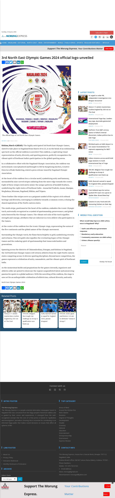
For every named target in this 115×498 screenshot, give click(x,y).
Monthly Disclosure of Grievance (14, 464)
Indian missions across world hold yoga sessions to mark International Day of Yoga (101, 160)
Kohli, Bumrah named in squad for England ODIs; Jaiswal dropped (101, 182)
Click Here (108, 49)
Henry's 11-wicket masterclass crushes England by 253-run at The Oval (100, 109)
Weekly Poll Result (106, 261)
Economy (62, 425)
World (60, 43)
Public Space (70, 43)
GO (20, 479)
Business (62, 415)
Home (4, 43)
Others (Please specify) (90, 240)
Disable (61, 423)
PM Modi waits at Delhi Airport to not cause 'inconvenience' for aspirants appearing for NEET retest (101, 148)
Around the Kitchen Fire (67, 410)
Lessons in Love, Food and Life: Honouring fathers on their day (100, 203)
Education (62, 431)
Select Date (6, 475)
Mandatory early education (91, 234)
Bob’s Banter (63, 413)
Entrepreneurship (65, 436)
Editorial (22, 43)
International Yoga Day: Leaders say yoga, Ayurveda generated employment (100, 121)
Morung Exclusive (95, 206)
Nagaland (12, 43)
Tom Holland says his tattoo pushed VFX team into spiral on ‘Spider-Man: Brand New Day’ (100, 192)
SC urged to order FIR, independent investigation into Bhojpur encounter (100, 98)
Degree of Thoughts (66, 418)
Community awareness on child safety (95, 237)
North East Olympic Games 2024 (13, 282)
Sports (80, 43)
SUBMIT (84, 262)
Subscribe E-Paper (102, 33)
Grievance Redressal (10, 461)
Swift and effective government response (93, 230)
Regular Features (92, 43)
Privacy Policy (8, 457)
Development (64, 420)
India (40, 43)
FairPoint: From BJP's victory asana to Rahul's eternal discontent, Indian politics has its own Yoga (101, 134)
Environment (63, 438)
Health (91, 126)
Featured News (94, 140)
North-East (32, 43)
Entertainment (50, 43)
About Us (6, 454)
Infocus (106, 43)
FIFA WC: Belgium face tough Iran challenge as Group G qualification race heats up (30, 319)
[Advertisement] (57, 14)
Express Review (65, 441)
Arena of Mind (64, 407)
